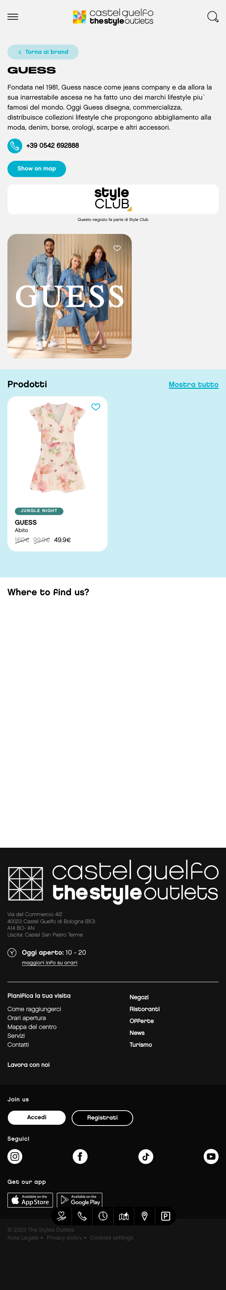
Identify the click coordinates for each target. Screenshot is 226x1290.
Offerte (142, 1021)
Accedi (36, 1117)
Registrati (102, 1118)
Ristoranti (145, 1009)
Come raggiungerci (34, 1009)
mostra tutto (194, 385)
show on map (36, 169)
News (137, 1033)
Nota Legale (23, 1238)
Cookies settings (111, 1238)
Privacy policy (64, 1238)
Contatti (18, 1045)
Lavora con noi (28, 1065)
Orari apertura (26, 1018)
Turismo (141, 1045)
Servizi (16, 1036)
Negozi (139, 997)
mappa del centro (31, 1027)
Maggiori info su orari (50, 963)
